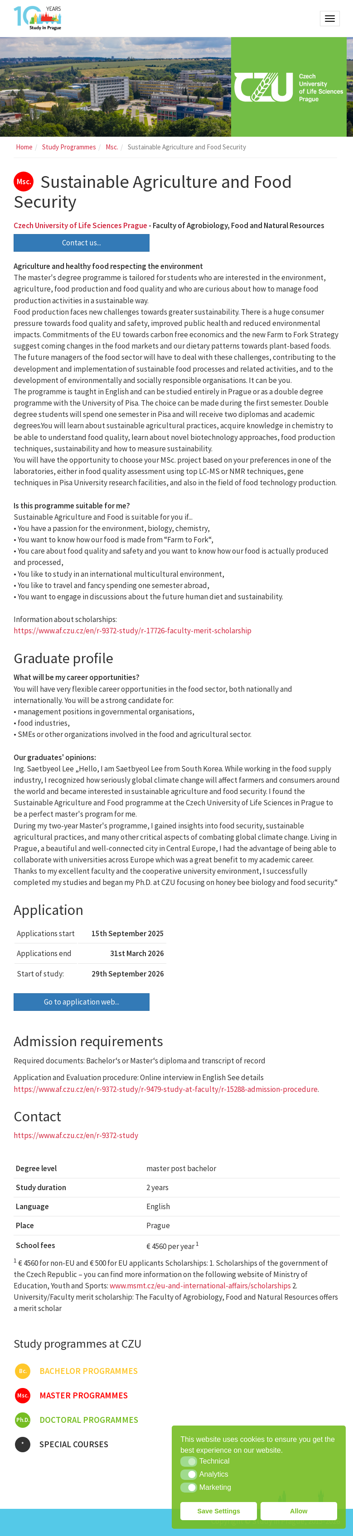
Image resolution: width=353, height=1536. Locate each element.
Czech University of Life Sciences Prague (80, 225)
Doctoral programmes (76, 1420)
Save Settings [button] (219, 1511)
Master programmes (71, 1395)
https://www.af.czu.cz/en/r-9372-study (76, 1135)
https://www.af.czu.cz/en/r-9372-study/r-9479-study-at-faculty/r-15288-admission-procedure (166, 1089)
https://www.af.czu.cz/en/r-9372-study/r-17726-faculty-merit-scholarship (132, 631)
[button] (188, 1461)
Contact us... (81, 243)
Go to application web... (81, 1002)
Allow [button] (298, 1511)
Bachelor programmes (76, 1371)
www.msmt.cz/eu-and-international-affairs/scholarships (200, 1286)
